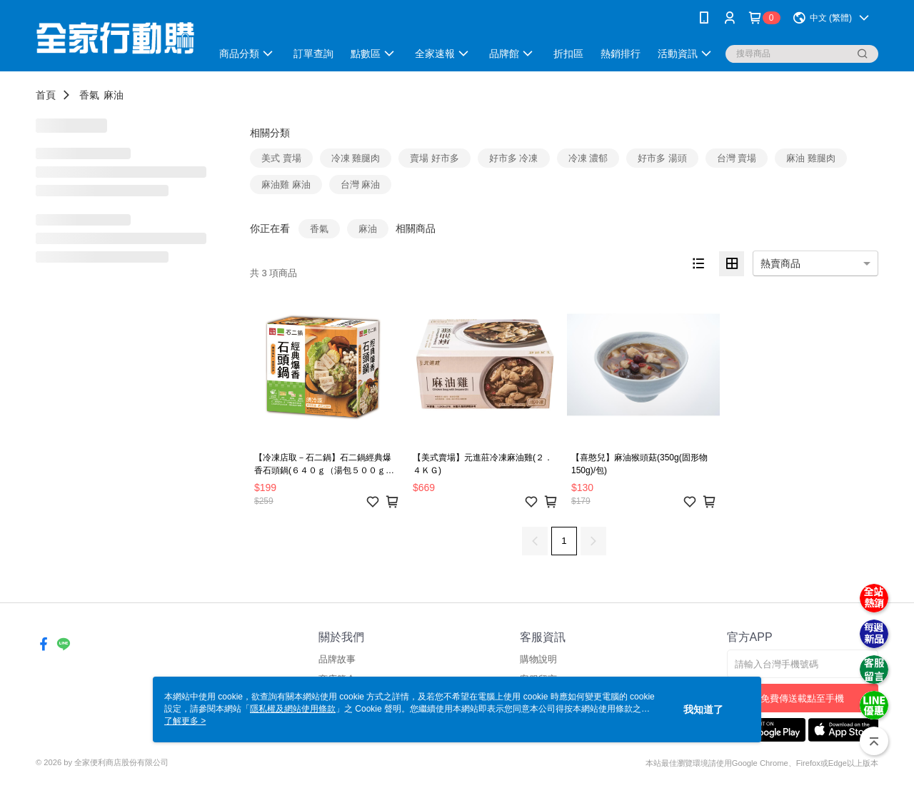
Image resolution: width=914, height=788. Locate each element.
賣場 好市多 (434, 158)
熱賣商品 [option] (780, 263)
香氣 (89, 95)
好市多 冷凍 (513, 158)
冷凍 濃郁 (588, 158)
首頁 (46, 95)
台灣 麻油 (361, 184)
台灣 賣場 (737, 158)
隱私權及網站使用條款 (293, 709)
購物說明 (538, 659)
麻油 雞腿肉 (810, 158)
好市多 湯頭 (662, 158)
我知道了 (703, 709)
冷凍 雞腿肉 (356, 158)
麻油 (114, 95)
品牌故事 (337, 659)
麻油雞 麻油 (286, 184)
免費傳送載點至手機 (802, 698)
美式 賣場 (281, 158)
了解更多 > (185, 721)
